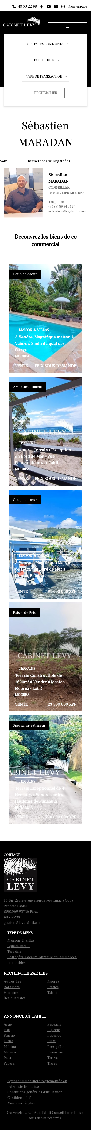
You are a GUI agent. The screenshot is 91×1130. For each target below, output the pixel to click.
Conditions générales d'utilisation (35, 1092)
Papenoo (54, 1035)
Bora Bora (12, 987)
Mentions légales (21, 1103)
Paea (7, 1057)
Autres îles (12, 981)
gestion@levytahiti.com (23, 922)
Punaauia (55, 1052)
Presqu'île (55, 1046)
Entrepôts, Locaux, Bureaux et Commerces (42, 957)
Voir (3, 161)
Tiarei (52, 1063)
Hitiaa (8, 1041)
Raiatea (53, 987)
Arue (8, 1024)
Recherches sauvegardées (49, 161)
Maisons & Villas (20, 940)
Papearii (54, 1024)
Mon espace (77, 6)
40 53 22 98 (24, 6)
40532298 (12, 917)
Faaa (7, 1030)
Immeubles (16, 962)
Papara (9, 1063)
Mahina (10, 1046)
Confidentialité (19, 1097)
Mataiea (10, 1052)
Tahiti (52, 992)
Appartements (18, 946)
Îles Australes (15, 998)
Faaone (9, 1035)
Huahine (11, 992)
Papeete (53, 1030)
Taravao (53, 1057)
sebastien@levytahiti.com (67, 211)
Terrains (14, 951)
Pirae (51, 1041)
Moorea (53, 981)
